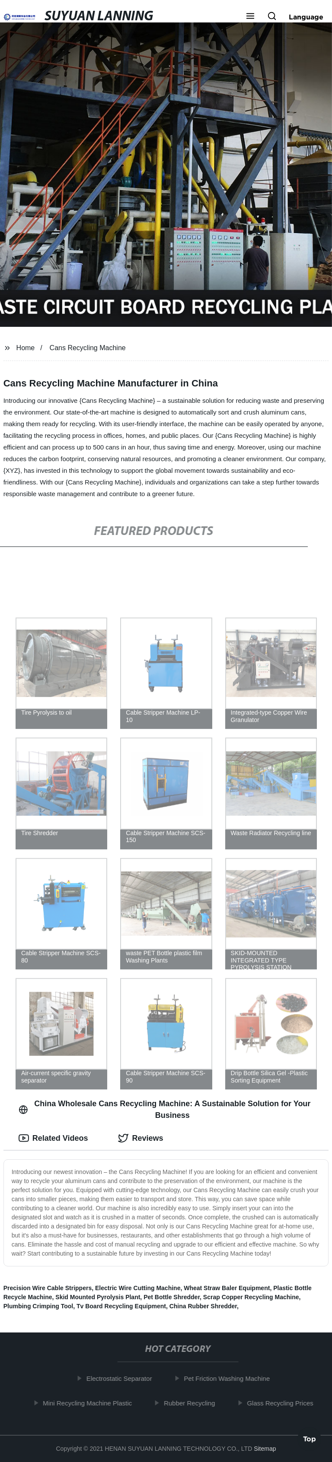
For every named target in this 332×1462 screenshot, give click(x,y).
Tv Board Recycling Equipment (121, 1306)
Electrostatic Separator (122, 1378)
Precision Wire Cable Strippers (47, 1288)
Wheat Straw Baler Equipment (227, 1288)
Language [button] (306, 17)
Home (25, 347)
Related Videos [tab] (53, 1138)
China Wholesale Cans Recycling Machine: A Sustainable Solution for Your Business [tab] (165, 1109)
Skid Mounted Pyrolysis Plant (97, 1297)
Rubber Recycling (191, 1402)
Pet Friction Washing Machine (230, 1378)
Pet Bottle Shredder (172, 1297)
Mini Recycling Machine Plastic (90, 1402)
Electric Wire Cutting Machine (137, 1288)
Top (309, 1439)
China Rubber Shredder (203, 1306)
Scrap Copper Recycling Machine (251, 1297)
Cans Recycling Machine (88, 347)
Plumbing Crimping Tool (38, 1306)
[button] (250, 16)
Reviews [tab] (140, 1138)
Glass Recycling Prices (283, 1402)
